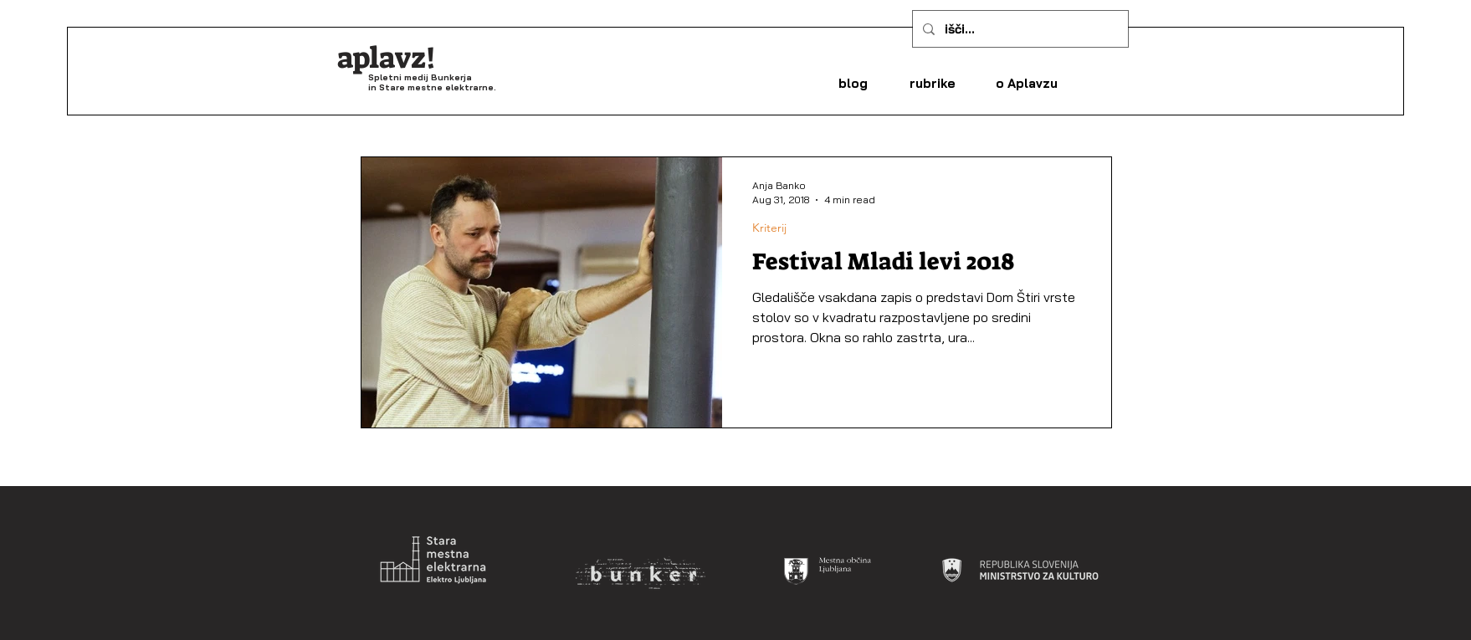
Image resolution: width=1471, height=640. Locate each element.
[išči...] (1019, 29)
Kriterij (769, 228)
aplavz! (386, 57)
